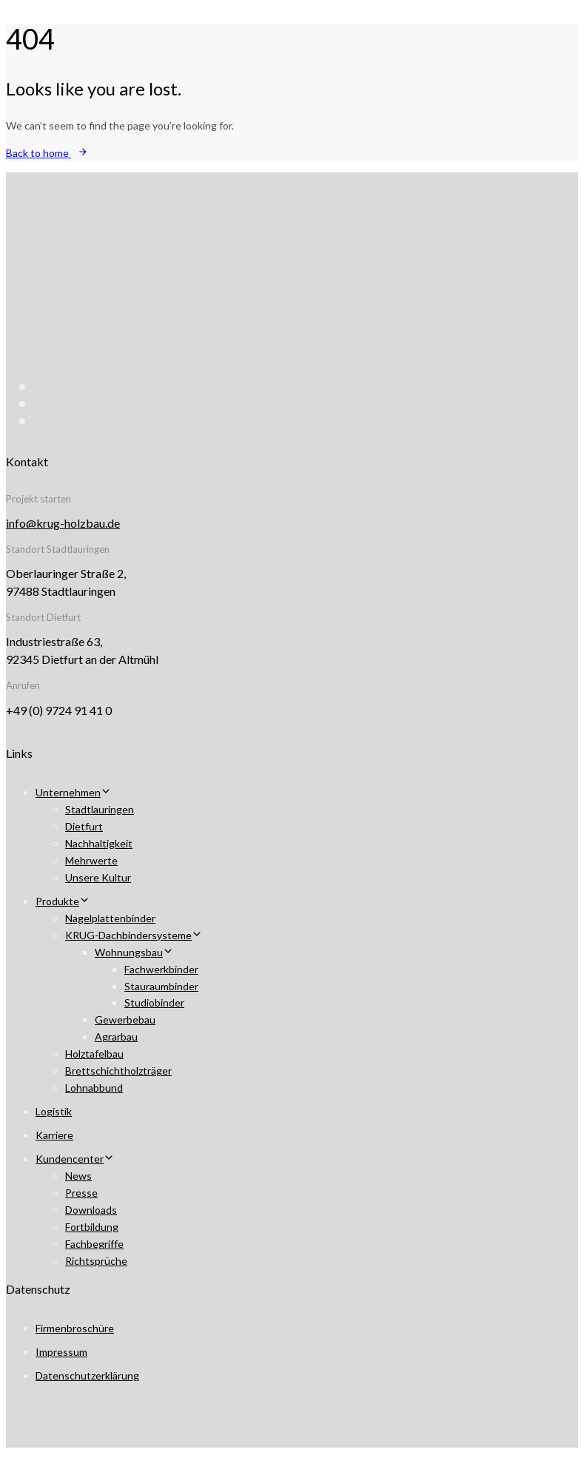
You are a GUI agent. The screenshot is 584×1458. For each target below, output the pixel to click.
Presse (81, 1192)
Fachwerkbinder (161, 969)
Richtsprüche (96, 1260)
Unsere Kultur (98, 877)
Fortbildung (91, 1226)
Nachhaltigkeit (98, 843)
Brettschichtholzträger (118, 1070)
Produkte (63, 901)
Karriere (54, 1135)
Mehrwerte (91, 860)
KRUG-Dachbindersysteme (133, 935)
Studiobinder (154, 1002)
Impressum (61, 1352)
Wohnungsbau (134, 952)
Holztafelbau (94, 1053)
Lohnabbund (94, 1087)
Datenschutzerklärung (87, 1375)
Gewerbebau (125, 1019)
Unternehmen (73, 792)
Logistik (54, 1111)
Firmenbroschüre (75, 1328)
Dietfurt (84, 826)
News (78, 1175)
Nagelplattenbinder (110, 918)
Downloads (91, 1209)
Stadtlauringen (99, 809)
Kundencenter (75, 1158)
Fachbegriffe (94, 1243)
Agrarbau (116, 1036)
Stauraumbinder (161, 986)
